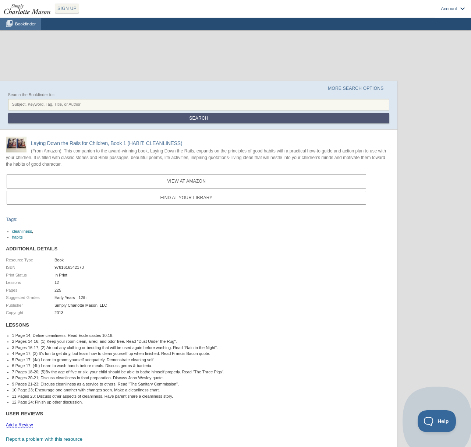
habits (17, 237)
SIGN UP (67, 8)
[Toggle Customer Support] (437, 421)
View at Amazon (186, 181)
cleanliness (22, 231)
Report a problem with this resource (44, 439)
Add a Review (19, 424)
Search (198, 118)
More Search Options (355, 88)
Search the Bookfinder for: (31, 94)
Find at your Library (186, 197)
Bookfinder (25, 23)
